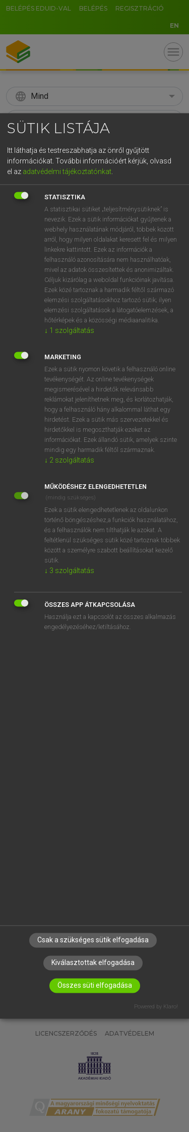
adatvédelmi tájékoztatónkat (67, 171)
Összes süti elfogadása (94, 986)
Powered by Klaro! (156, 1007)
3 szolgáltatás (69, 571)
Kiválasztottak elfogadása (93, 963)
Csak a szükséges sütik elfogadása (93, 940)
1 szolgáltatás (69, 330)
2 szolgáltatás (69, 460)
